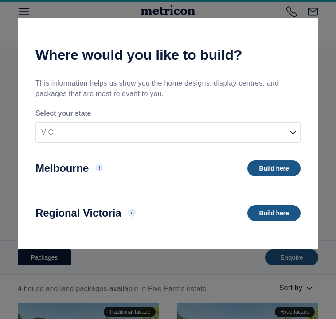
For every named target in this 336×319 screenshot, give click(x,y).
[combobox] (168, 132)
